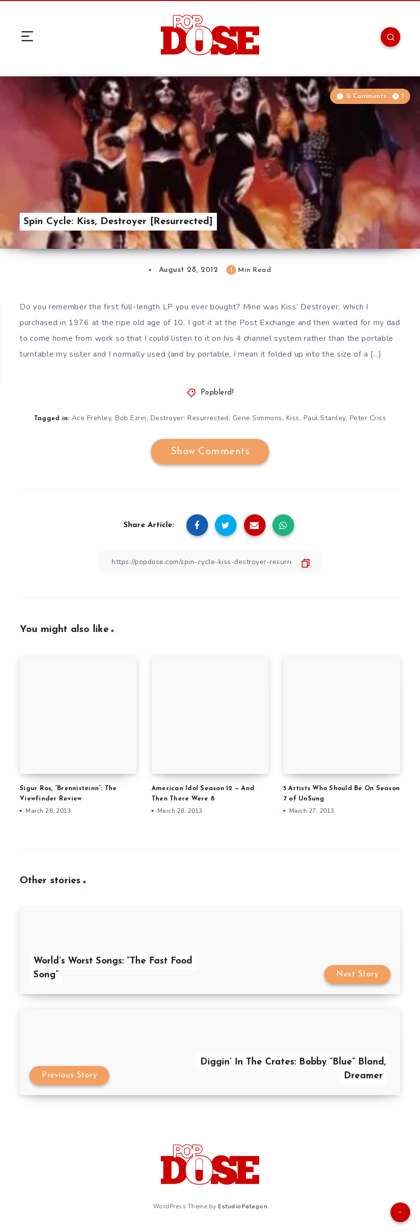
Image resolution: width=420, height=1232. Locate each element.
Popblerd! (217, 393)
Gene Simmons (257, 418)
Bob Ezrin (131, 418)
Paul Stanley (324, 418)
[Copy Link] (210, 562)
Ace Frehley (92, 418)
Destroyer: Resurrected (189, 418)
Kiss (293, 418)
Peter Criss (368, 418)
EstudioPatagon (242, 1206)
